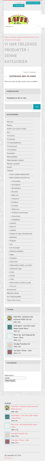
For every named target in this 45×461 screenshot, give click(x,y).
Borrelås (15, 192)
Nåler (12, 255)
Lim (11, 244)
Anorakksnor (16, 185)
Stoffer (9, 167)
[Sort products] (32, 72)
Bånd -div (15, 195)
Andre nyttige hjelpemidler (20, 174)
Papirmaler (14, 262)
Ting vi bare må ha (14, 300)
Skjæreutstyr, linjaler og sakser (21, 265)
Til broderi (11, 136)
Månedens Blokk (13, 293)
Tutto (12, 279)
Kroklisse (15, 202)
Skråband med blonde (13, 40)
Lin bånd (15, 206)
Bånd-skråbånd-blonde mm (28, 37)
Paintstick (13, 258)
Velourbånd (16, 216)
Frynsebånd (16, 181)
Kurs (8, 132)
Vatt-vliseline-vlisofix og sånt (20, 283)
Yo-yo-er (13, 286)
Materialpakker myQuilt (15, 160)
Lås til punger (15, 248)
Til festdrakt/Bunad (14, 143)
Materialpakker (12, 157)
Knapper (13, 241)
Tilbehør (13, 37)
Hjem (6, 37)
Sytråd (12, 276)
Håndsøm (13, 237)
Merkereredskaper (17, 251)
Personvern (9, 458)
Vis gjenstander (19, 5)
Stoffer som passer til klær (16, 129)
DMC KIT (13, 227)
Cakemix (13, 223)
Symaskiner (11, 153)
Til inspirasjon (12, 146)
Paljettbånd (16, 220)
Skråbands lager (16, 269)
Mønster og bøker (13, 164)
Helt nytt (10, 122)
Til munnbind (11, 150)
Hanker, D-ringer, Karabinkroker (21, 234)
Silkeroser (15, 209)
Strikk (12, 272)
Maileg (9, 125)
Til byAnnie (11, 139)
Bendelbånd (16, 188)
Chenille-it (15, 199)
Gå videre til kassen (33, 3)
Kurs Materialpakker (14, 297)
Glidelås (13, 230)
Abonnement (11, 290)
